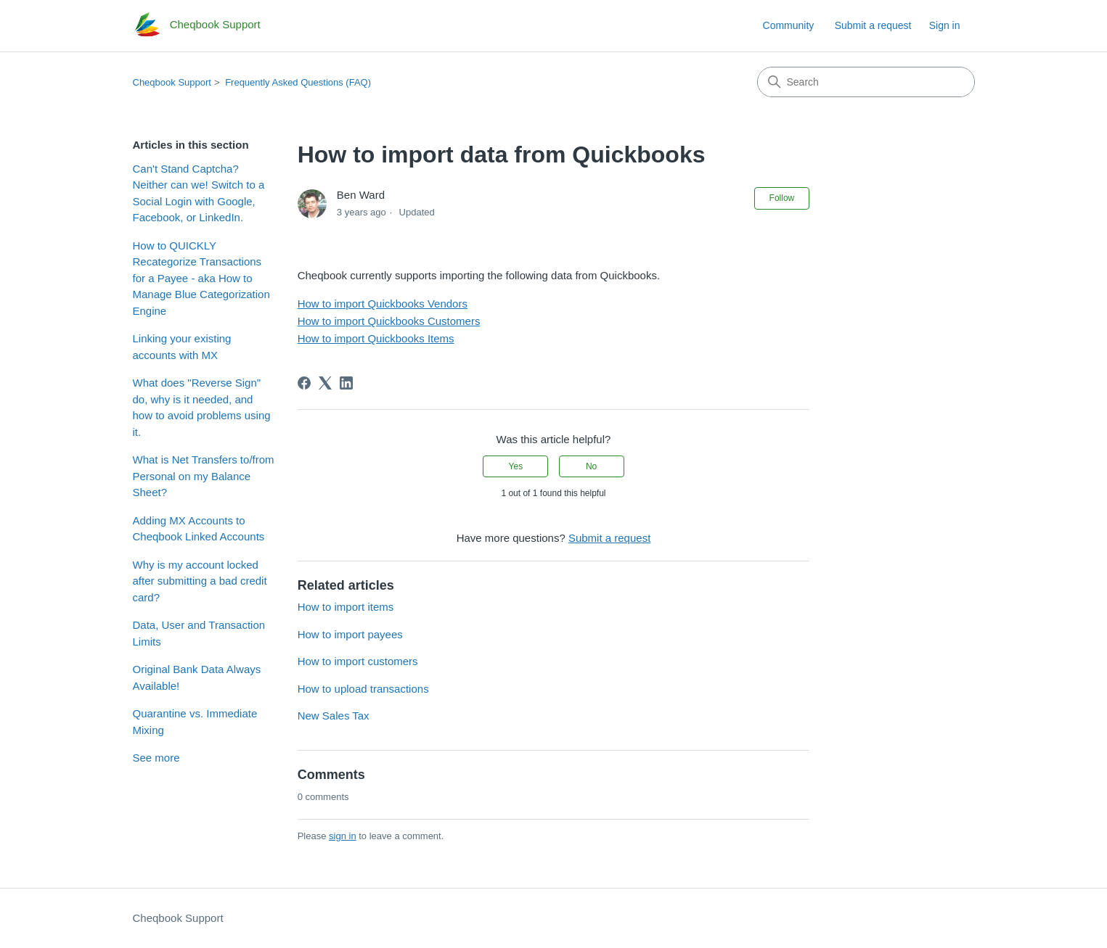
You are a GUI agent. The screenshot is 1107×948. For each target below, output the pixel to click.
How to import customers (358, 661)
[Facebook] (304, 382)
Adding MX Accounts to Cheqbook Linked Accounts (199, 528)
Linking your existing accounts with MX (182, 346)
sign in (342, 835)
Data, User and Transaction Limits (199, 633)
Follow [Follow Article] (782, 198)
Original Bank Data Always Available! (197, 677)
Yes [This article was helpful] (516, 466)
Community (788, 25)
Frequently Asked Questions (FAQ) (298, 82)
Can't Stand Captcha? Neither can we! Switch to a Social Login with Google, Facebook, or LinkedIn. (199, 193)
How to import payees (350, 634)
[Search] (866, 81)
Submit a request (873, 25)
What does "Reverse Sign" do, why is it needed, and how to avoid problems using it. (202, 407)
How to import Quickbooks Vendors (382, 303)
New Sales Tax (333, 715)
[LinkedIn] (346, 382)
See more (156, 757)
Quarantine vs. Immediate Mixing (195, 721)
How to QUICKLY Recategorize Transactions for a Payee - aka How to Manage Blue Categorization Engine (201, 278)
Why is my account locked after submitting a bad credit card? (200, 581)
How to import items (346, 607)
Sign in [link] (944, 25)
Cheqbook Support (172, 82)
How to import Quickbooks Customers (389, 321)
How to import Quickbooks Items (376, 338)
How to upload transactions (363, 689)
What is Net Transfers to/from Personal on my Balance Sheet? (203, 475)
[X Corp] (325, 382)
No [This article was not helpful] (591, 466)
